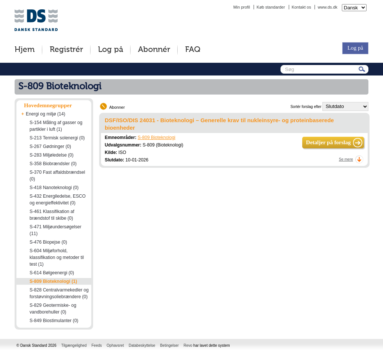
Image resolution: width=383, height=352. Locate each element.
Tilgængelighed (74, 345)
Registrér (66, 50)
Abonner (117, 107)
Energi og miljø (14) (45, 114)
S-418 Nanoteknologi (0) (54, 187)
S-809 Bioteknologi (156, 137)
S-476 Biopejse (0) (48, 242)
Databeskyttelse (142, 345)
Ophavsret (115, 345)
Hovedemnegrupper (48, 105)
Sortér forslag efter (305, 107)
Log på (110, 50)
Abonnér (154, 50)
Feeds (96, 345)
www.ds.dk (327, 7)
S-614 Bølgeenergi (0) (52, 272)
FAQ (192, 50)
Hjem (25, 50)
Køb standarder (271, 7)
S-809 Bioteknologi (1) (53, 281)
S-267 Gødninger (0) (50, 146)
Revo (188, 345)
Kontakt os (301, 7)
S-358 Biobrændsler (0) (53, 163)
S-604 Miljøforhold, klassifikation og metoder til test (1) (57, 257)
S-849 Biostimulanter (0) (54, 320)
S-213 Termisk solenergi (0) (57, 138)
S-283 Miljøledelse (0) (52, 155)
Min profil (241, 7)
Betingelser (169, 345)
